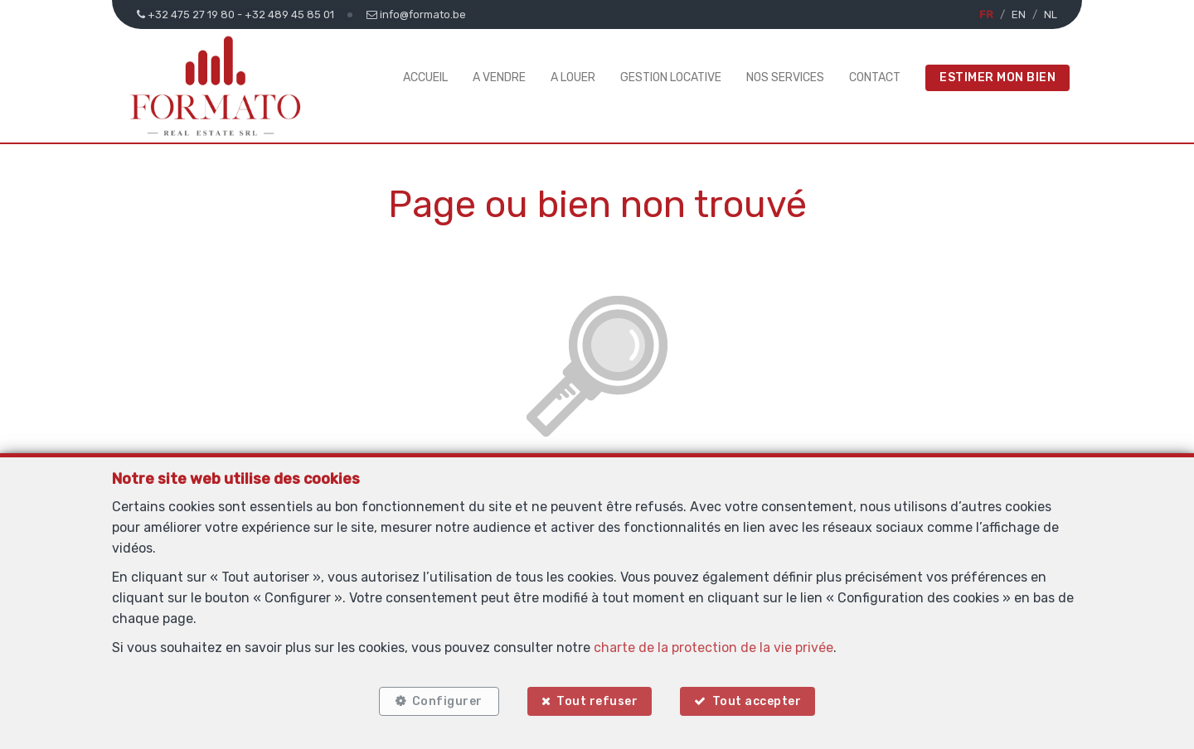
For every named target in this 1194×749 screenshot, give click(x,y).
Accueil (425, 77)
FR (986, 14)
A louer (573, 77)
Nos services (785, 77)
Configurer (447, 701)
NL (1050, 14)
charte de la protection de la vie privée (713, 647)
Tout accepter (757, 701)
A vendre (499, 77)
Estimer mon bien (997, 77)
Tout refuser (597, 701)
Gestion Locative (670, 77)
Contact (874, 77)
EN (1019, 14)
